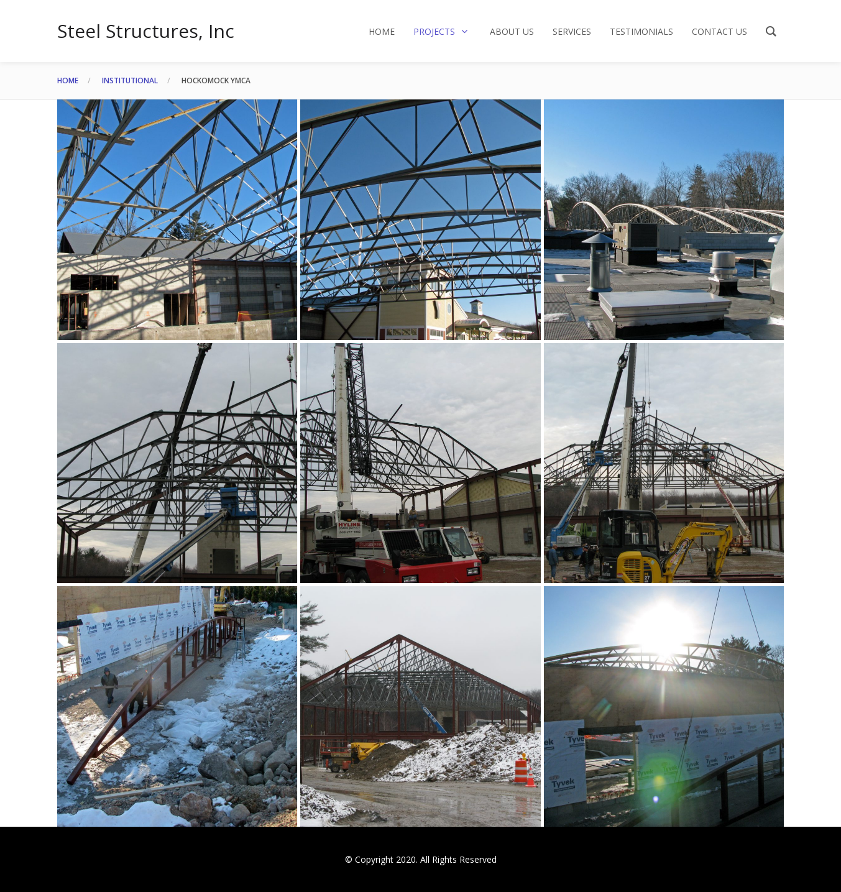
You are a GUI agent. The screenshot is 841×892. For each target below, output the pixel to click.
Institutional (130, 80)
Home (67, 80)
